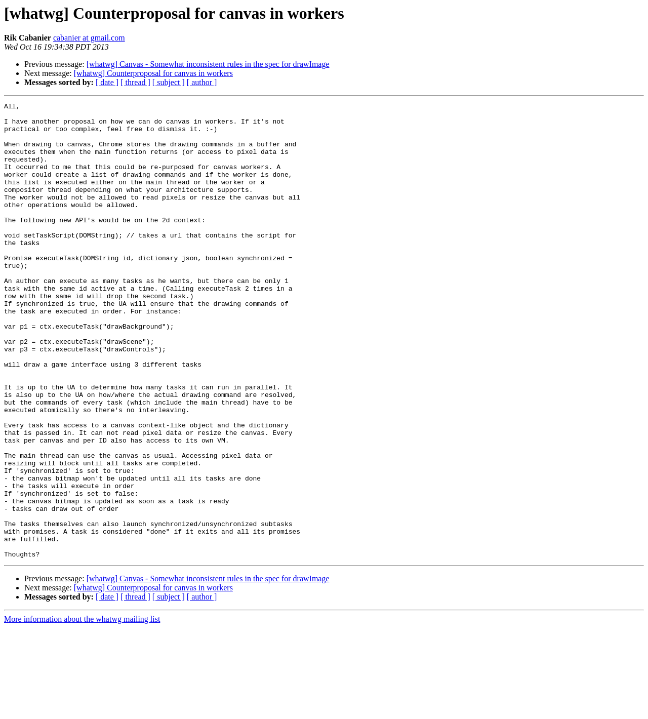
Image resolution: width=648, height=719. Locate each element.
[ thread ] (135, 82)
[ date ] (107, 82)
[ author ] (202, 82)
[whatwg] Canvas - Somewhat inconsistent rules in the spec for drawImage (208, 64)
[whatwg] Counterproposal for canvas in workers (153, 73)
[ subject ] (168, 82)
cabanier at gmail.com (89, 37)
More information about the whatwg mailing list (82, 710)
